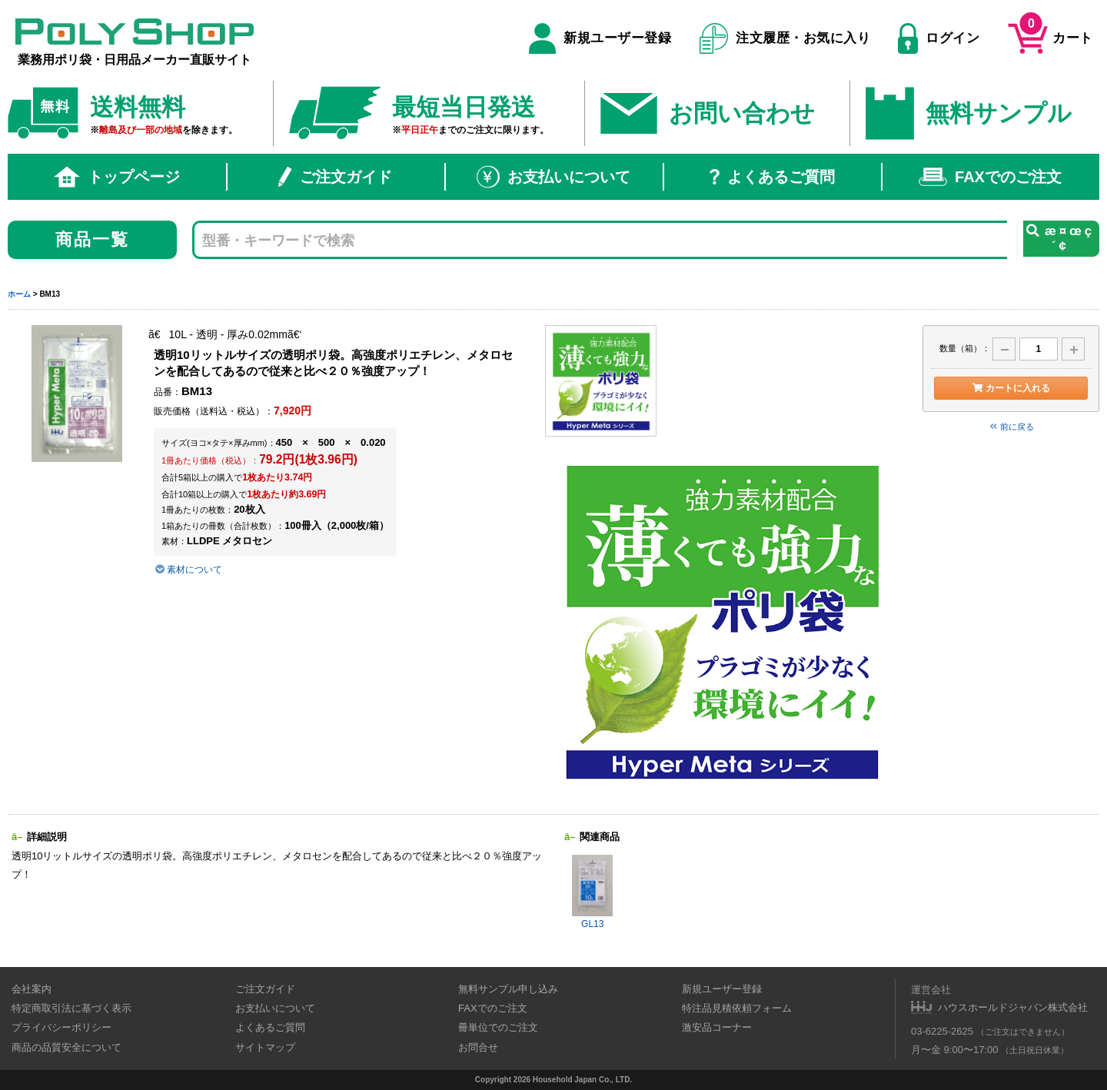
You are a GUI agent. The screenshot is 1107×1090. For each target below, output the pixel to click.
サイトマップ (265, 1047)
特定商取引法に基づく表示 (71, 1008)
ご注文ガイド (335, 176)
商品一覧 (92, 239)
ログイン (938, 38)
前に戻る (1011, 426)
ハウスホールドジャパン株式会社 (1013, 1007)
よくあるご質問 (772, 176)
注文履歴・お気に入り (785, 38)
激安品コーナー (717, 1027)
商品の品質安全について (66, 1047)
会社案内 (32, 989)
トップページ (117, 176)
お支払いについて (553, 176)
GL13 (592, 892)
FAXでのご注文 (990, 176)
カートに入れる (1010, 388)
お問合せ (478, 1047)
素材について (188, 569)
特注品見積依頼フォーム (737, 1008)
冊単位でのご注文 (498, 1027)
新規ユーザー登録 (600, 38)
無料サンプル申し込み (508, 989)
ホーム (19, 294)
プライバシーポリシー (61, 1027)
